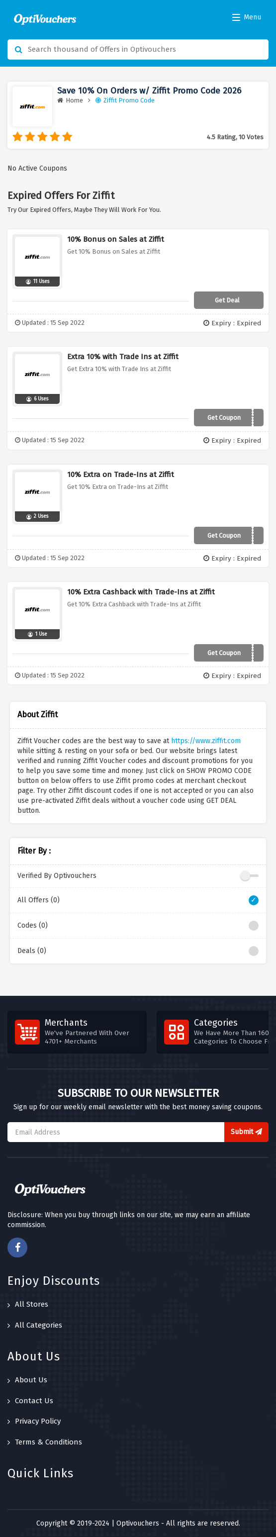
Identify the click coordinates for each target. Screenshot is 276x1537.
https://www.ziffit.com (206, 741)
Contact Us (30, 1400)
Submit (246, 1132)
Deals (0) (138, 951)
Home (70, 100)
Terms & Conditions (44, 1442)
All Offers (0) (138, 900)
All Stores (27, 1304)
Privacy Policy (34, 1421)
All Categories (34, 1325)
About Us (27, 1379)
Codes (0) (138, 926)
